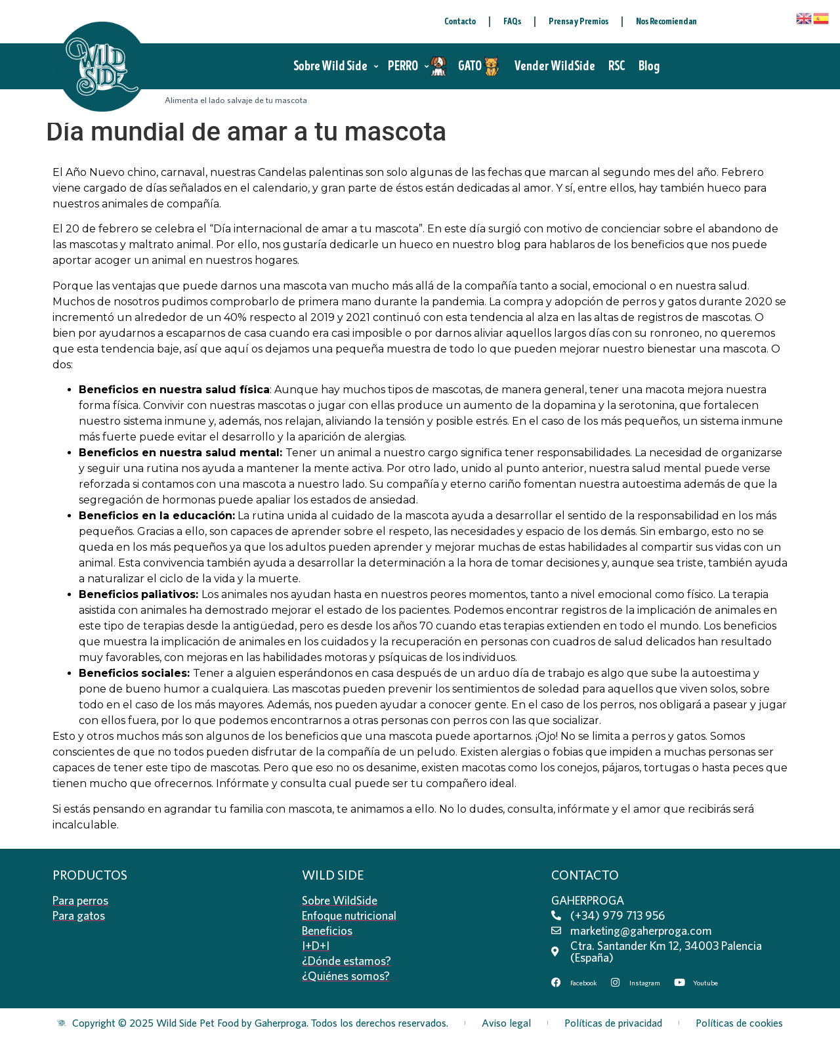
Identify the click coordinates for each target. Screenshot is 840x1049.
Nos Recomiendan (666, 21)
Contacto (460, 21)
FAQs (512, 21)
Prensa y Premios (578, 21)
